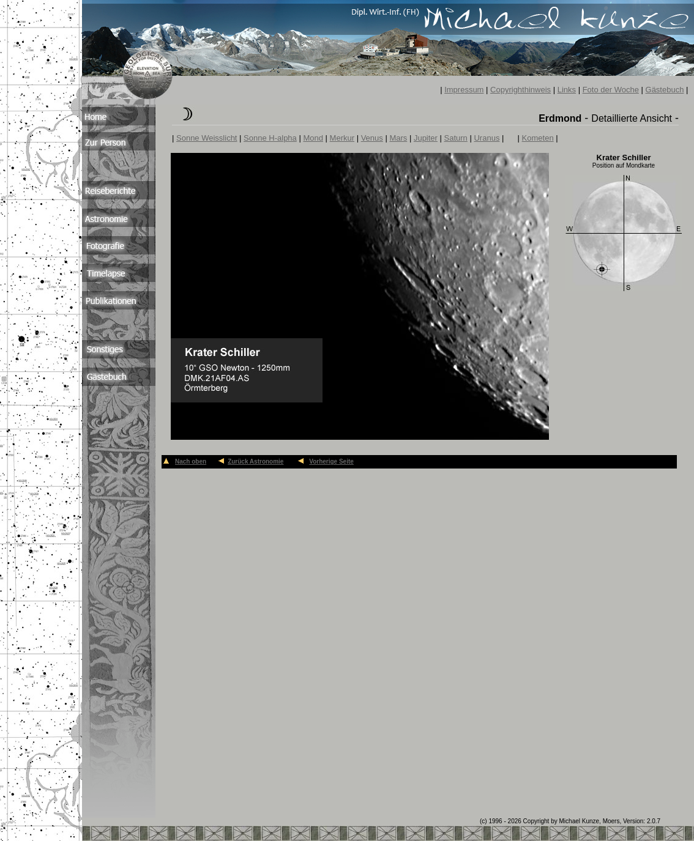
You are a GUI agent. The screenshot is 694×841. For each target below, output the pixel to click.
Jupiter (426, 138)
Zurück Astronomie (255, 461)
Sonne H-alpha (270, 138)
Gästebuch (665, 89)
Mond (313, 138)
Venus (372, 138)
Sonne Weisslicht (206, 138)
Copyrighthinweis (520, 89)
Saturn (456, 138)
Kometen (538, 138)
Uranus (486, 138)
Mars (398, 138)
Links (567, 89)
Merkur (342, 138)
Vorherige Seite (331, 461)
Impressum (463, 89)
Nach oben (190, 461)
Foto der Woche (611, 89)
